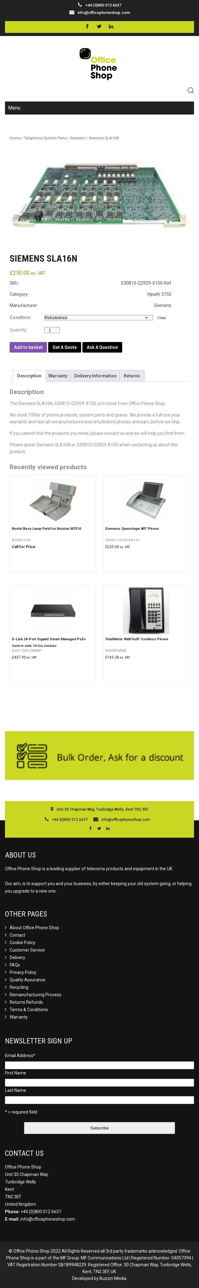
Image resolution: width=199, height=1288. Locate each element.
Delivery (17, 957)
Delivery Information (95, 375)
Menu (14, 108)
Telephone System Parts (45, 138)
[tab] (29, 376)
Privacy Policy (23, 972)
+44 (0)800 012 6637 (41, 1211)
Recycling (19, 987)
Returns (132, 375)
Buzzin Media (113, 1278)
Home (15, 138)
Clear (161, 318)
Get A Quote (65, 347)
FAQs (15, 964)
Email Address (20, 1055)
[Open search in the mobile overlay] (191, 90)
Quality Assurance (27, 979)
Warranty (58, 375)
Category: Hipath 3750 (90, 294)
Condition (20, 317)
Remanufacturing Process (35, 994)
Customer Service (27, 950)
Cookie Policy (22, 942)
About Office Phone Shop (34, 927)
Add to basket (28, 347)
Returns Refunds (26, 1002)
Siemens (77, 138)
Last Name (15, 1090)
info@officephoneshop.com (103, 12)
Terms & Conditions (29, 1009)
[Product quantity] (51, 330)
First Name (15, 1072)
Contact (17, 935)
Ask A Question (102, 347)
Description (29, 375)
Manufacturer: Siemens (90, 305)
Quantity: (20, 329)
